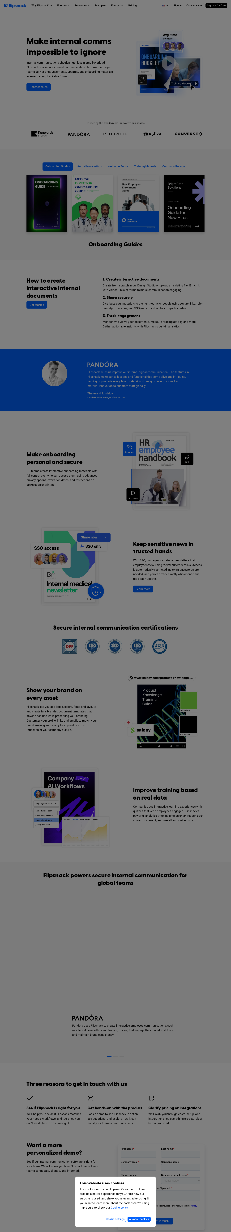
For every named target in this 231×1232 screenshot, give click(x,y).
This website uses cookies (102, 1183)
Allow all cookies (139, 1219)
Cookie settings (115, 1219)
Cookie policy (119, 1207)
